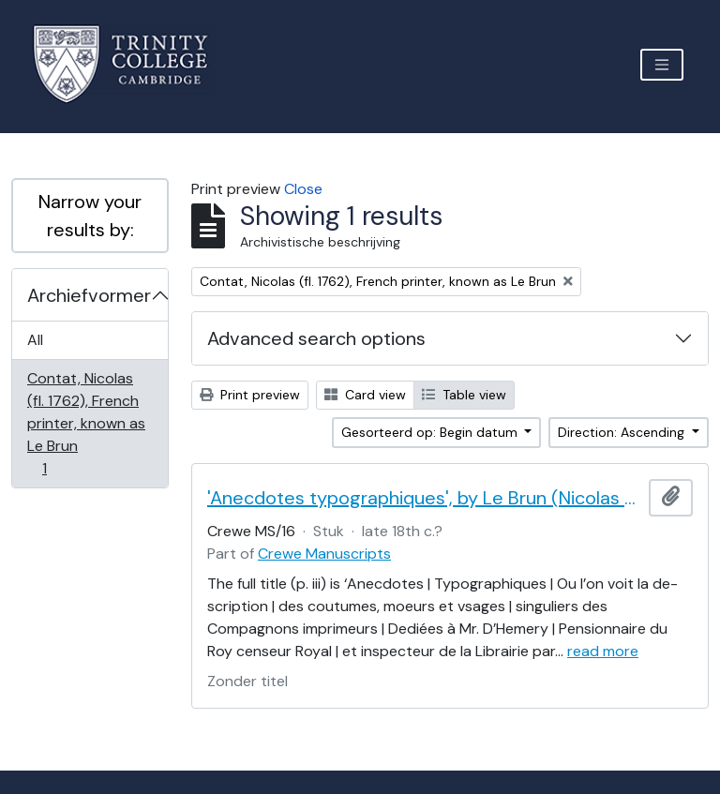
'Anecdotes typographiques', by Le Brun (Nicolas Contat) (424, 498)
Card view (365, 394)
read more (602, 651)
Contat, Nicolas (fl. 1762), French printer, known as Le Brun (85, 423)
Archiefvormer (89, 295)
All (35, 340)
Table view (464, 394)
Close (303, 189)
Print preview (250, 394)
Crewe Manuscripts (324, 553)
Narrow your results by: (90, 215)
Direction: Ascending (623, 432)
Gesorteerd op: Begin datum (431, 432)
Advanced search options (316, 338)
